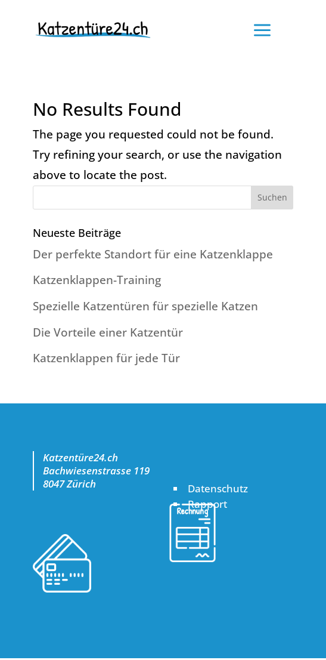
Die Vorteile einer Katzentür (108, 332)
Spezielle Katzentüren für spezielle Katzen (145, 306)
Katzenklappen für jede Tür (106, 358)
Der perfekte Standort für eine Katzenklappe (153, 254)
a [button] (262, 31)
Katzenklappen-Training (97, 280)
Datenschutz (218, 488)
